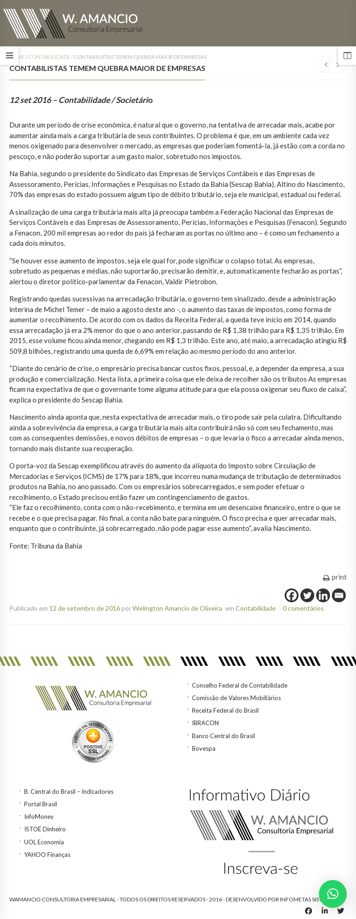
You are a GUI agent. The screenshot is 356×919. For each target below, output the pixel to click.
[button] (333, 894)
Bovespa (204, 748)
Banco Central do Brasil (223, 736)
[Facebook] (292, 595)
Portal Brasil (40, 804)
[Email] (339, 595)
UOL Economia (44, 842)
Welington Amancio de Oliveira (177, 608)
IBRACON (205, 723)
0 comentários (303, 608)
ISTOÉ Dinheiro (45, 829)
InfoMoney (39, 816)
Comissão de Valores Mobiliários (236, 698)
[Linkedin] (323, 595)
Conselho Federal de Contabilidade (239, 685)
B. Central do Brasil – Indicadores (69, 791)
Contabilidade (49, 57)
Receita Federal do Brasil (225, 710)
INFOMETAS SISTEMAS (308, 899)
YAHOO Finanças (47, 854)
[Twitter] (307, 595)
